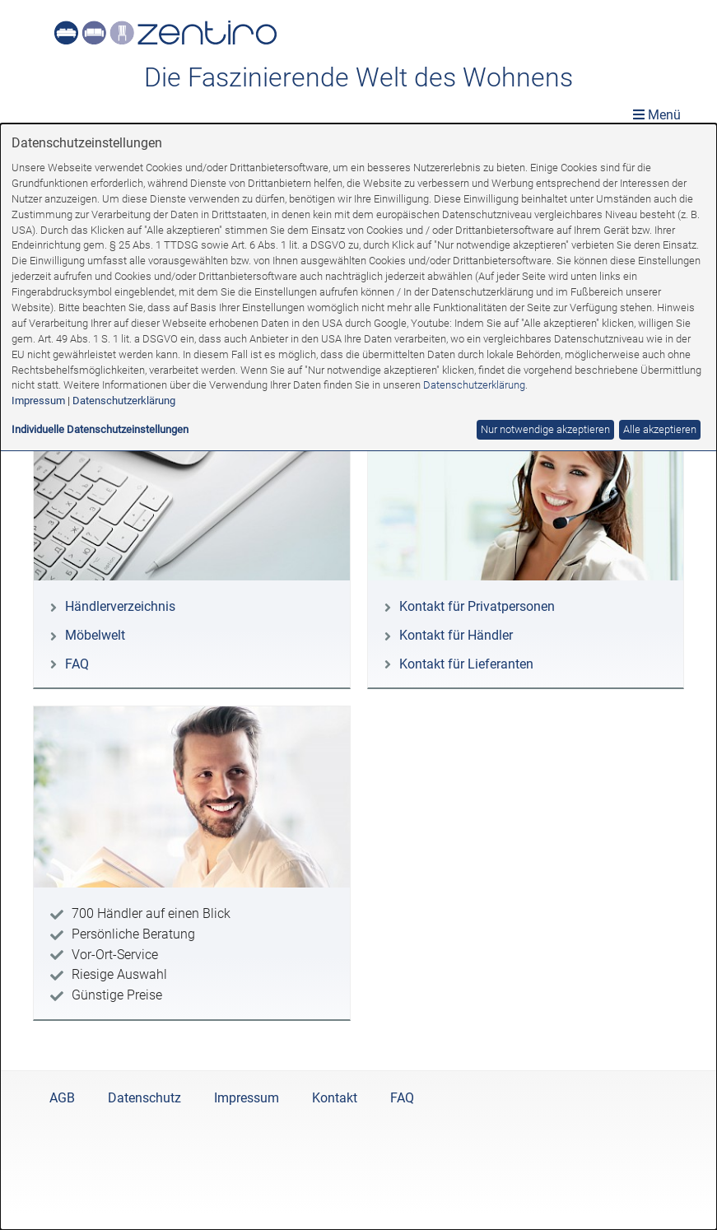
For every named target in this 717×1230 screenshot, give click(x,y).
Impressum (38, 400)
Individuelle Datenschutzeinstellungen (100, 429)
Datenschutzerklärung (474, 385)
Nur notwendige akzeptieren (545, 429)
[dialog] (358, 676)
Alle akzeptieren (659, 429)
